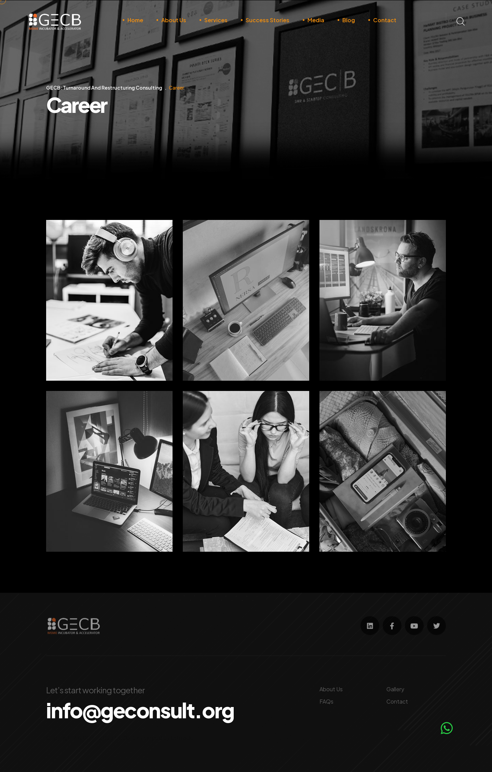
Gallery (395, 689)
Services (216, 20)
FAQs (326, 701)
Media (316, 20)
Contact (384, 20)
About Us (173, 20)
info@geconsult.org (140, 710)
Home (135, 20)
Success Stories (267, 20)
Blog (348, 20)
